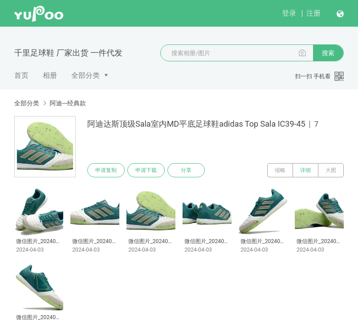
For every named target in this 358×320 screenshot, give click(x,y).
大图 (330, 170)
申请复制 (106, 170)
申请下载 (146, 170)
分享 (186, 170)
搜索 (328, 52)
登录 (289, 13)
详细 (305, 170)
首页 (21, 75)
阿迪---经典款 (67, 103)
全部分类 (85, 75)
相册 (50, 75)
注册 (313, 13)
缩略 (280, 170)
